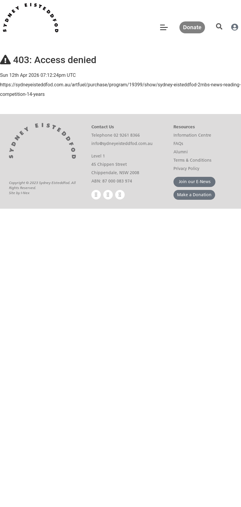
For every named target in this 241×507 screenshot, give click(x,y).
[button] (219, 26)
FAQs (178, 143)
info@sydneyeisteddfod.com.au (122, 143)
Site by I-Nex (19, 193)
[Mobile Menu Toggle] (164, 27)
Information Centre (192, 135)
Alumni (180, 152)
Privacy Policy (186, 168)
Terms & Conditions (192, 160)
